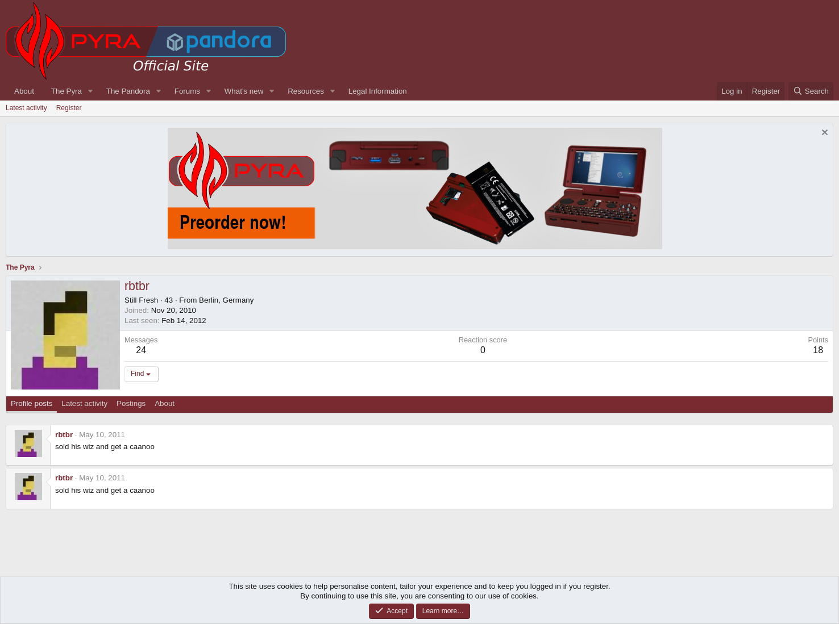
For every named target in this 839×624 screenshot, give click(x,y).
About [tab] (165, 403)
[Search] (810, 91)
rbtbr (64, 434)
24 (141, 350)
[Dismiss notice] (823, 134)
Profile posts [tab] (31, 403)
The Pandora (128, 91)
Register (69, 108)
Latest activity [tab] (84, 403)
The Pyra (66, 91)
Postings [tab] (131, 403)
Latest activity (26, 108)
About (24, 91)
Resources (306, 91)
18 (818, 350)
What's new (244, 91)
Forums (187, 91)
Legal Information (377, 91)
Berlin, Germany (226, 300)
